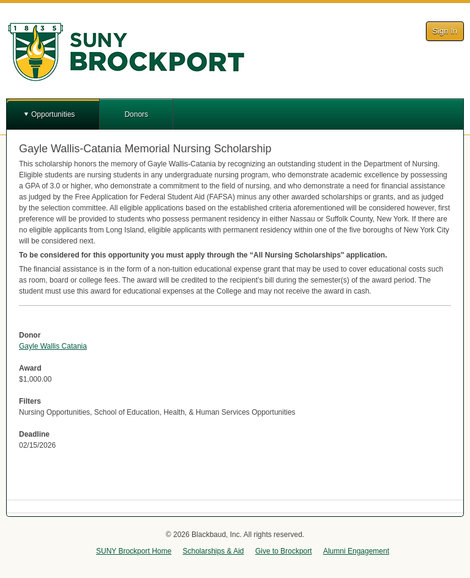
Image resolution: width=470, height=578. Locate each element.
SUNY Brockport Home (133, 551)
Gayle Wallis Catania (53, 346)
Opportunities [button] (53, 114)
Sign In (445, 30)
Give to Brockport (283, 551)
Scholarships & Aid (213, 551)
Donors (136, 114)
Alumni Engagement (356, 551)
